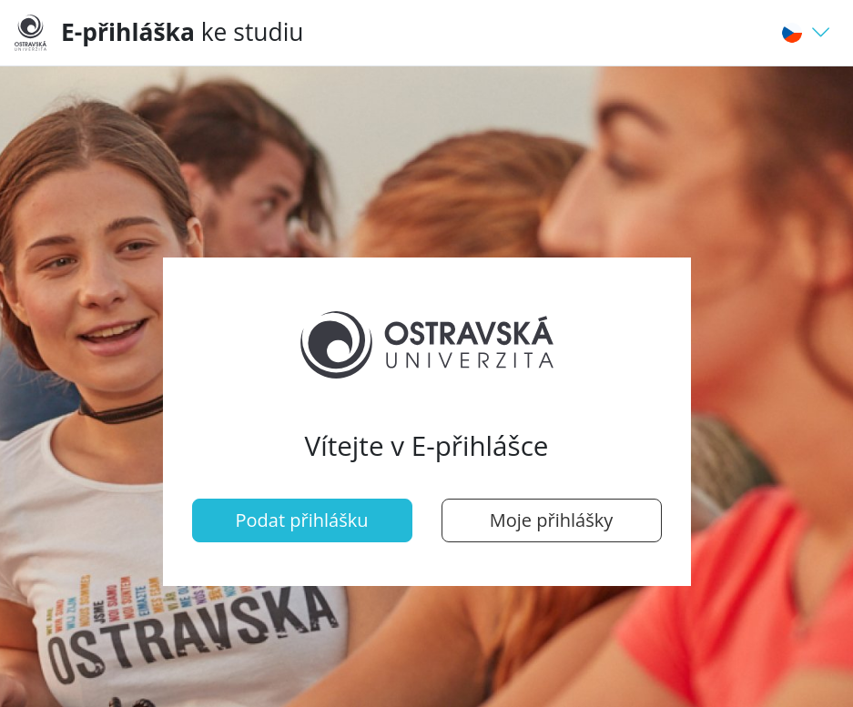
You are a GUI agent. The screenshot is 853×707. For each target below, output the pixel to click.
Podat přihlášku (302, 520)
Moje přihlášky (551, 520)
